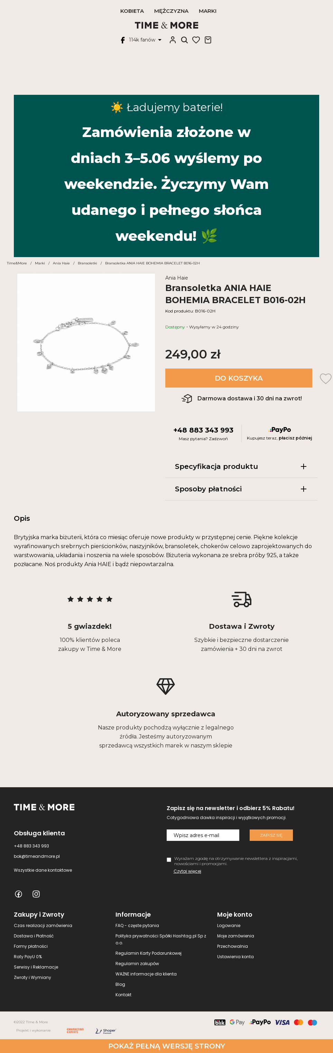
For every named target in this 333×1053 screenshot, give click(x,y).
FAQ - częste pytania (137, 925)
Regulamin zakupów (137, 963)
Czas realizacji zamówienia (43, 925)
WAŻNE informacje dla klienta (146, 974)
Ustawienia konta (235, 957)
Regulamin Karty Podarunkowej (148, 953)
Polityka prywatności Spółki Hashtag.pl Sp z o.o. (160, 939)
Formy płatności (31, 946)
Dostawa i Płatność (34, 936)
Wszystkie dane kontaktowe (43, 870)
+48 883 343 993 (203, 430)
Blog (120, 984)
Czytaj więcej (187, 871)
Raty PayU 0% (28, 957)
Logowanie (228, 925)
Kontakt (123, 995)
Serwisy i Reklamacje (36, 967)
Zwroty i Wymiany (32, 977)
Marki (207, 11)
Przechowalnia (232, 946)
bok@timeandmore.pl (37, 856)
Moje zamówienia (235, 936)
